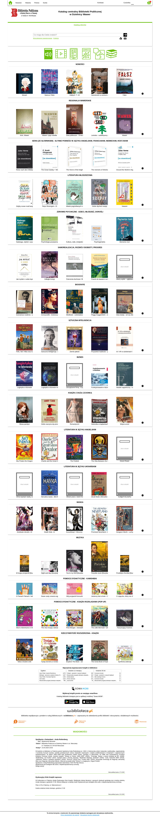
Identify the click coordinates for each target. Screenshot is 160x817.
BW (110, 2)
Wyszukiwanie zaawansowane (42, 38)
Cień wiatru (42, 678)
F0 (132, 2)
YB (115, 2)
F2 (141, 2)
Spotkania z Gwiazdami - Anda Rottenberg (52, 739)
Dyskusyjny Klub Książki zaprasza (49, 777)
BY (120, 2)
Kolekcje (56, 38)
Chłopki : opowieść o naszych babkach (76, 673)
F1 (136, 2)
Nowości (19, 3)
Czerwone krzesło (99, 673)
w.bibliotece (69, 716)
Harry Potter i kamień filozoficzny (47, 673)
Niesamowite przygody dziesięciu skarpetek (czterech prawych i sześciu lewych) (59, 680)
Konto (45, 3)
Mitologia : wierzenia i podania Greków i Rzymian (51, 675)
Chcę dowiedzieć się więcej (70, 815)
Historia (28, 3)
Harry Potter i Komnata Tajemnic (47, 677)
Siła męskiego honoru (100, 677)
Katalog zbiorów (80, 25)
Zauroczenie (70, 680)
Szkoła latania (70, 677)
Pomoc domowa (71, 678)
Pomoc (36, 3)
